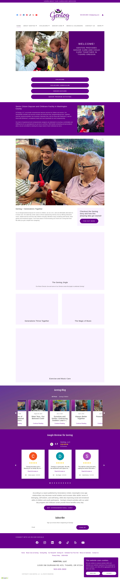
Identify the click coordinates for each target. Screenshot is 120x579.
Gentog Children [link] (63, 396)
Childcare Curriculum (60, 85)
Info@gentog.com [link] (94, 15)
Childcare (60, 79)
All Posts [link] (54, 396)
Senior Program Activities (60, 96)
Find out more (89, 221)
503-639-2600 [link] (84, 15)
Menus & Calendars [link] (75, 25)
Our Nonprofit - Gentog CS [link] (55, 553)
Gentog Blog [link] (43, 553)
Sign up (82, 527)
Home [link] (19, 25)
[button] (102, 15)
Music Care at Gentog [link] (32, 553)
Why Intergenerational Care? (60, 507)
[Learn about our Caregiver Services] (60, 1)
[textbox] (52, 527)
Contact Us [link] (90, 25)
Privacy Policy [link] (56, 555)
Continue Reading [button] (28, 423)
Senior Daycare (60, 91)
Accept (109, 573)
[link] (17, 15)
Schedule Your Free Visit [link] (72, 553)
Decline (95, 573)
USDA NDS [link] (64, 555)
